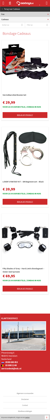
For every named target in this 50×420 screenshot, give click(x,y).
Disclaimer (25, 399)
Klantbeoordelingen (25, 411)
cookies (27, 417)
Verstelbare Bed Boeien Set (14, 95)
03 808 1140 (9, 365)
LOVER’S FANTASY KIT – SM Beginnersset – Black (23, 181)
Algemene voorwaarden (25, 393)
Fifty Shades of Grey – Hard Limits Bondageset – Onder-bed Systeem (23, 270)
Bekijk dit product (25, 115)
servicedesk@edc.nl (11, 368)
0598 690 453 (9, 362)
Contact (25, 405)
